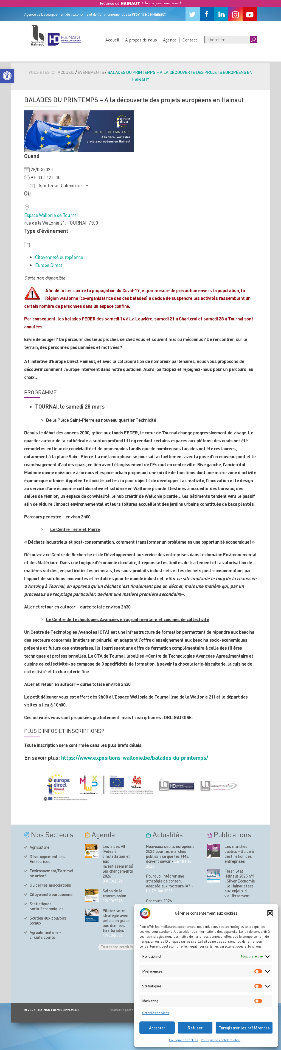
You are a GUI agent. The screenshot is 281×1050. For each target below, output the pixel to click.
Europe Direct (48, 265)
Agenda (169, 40)
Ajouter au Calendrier (56, 185)
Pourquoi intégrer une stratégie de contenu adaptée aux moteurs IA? (168, 881)
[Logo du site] (55, 35)
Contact (189, 40)
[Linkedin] (221, 14)
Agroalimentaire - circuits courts (45, 934)
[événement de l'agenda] (92, 851)
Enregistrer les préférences (244, 1028)
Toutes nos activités (117, 946)
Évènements (91, 72)
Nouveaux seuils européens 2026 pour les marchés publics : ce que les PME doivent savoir (170, 854)
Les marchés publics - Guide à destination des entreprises (239, 854)
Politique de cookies (183, 1040)
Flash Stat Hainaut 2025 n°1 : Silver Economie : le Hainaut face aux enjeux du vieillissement (239, 883)
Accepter (157, 1028)
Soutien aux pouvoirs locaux (48, 920)
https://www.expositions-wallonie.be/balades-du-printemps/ (134, 757)
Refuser (195, 1028)
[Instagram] (235, 14)
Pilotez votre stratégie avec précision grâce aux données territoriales (116, 920)
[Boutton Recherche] (253, 39)
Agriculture (39, 847)
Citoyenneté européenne (59, 257)
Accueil (112, 40)
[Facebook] (207, 14)
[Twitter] (193, 14)
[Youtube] (250, 14)
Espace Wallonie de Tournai (51, 215)
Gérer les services (155, 1013)
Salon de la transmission (114, 893)
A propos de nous (141, 40)
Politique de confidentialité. (220, 1040)
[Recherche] (227, 39)
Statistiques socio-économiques (47, 906)
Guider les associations (50, 885)
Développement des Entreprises (47, 859)
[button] (7, 76)
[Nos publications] (213, 851)
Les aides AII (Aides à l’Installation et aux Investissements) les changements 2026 (118, 861)
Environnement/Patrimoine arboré (51, 873)
